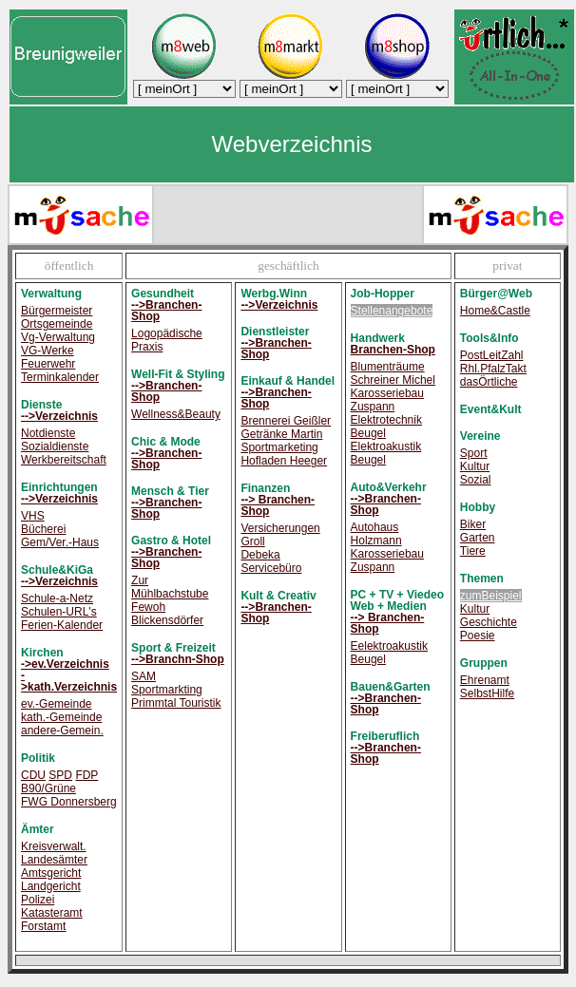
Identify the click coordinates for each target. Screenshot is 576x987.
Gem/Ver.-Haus (60, 542)
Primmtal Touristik (176, 703)
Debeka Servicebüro (270, 561)
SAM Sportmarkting (166, 683)
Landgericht (51, 886)
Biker (473, 524)
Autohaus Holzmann (376, 534)
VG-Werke (47, 350)
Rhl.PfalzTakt (493, 368)
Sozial (475, 479)
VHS (33, 515)
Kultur (475, 466)
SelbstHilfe (487, 693)
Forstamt (43, 926)
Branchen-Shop (393, 349)
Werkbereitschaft (63, 459)
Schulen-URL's (59, 611)
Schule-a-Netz (57, 598)
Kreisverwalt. (53, 846)
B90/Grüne (48, 788)
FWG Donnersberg (69, 801)
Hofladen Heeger (283, 460)
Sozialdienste (54, 446)
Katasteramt (52, 913)
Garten (477, 537)
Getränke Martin (281, 434)
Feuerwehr (48, 363)
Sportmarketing (278, 447)
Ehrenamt (484, 680)
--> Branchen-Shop (277, 505)
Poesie (477, 635)
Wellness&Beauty (176, 414)
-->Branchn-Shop (177, 659)
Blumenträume (388, 366)
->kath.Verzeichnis (69, 681)
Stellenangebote (392, 310)
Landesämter (54, 859)
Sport (474, 453)
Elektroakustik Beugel (386, 453)
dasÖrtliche (489, 382)
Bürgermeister (56, 310)
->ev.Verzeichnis (65, 664)
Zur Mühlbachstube (169, 587)
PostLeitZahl (492, 355)
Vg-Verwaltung (58, 337)
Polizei (37, 899)
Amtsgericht (51, 873)
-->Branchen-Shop (166, 310)
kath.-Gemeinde (61, 717)
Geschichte (488, 622)
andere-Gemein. (62, 730)
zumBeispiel (491, 595)
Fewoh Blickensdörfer (167, 613)
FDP (86, 775)
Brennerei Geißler (285, 420)
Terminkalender (60, 377)
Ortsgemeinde (56, 324)
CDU (33, 775)
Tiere (473, 551)
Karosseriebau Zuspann (387, 400)
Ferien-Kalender (62, 625)
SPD (60, 775)
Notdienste (48, 433)
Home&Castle (495, 310)
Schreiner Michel (393, 380)
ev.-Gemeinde (56, 704)
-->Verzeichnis (59, 416)
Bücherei (43, 529)
